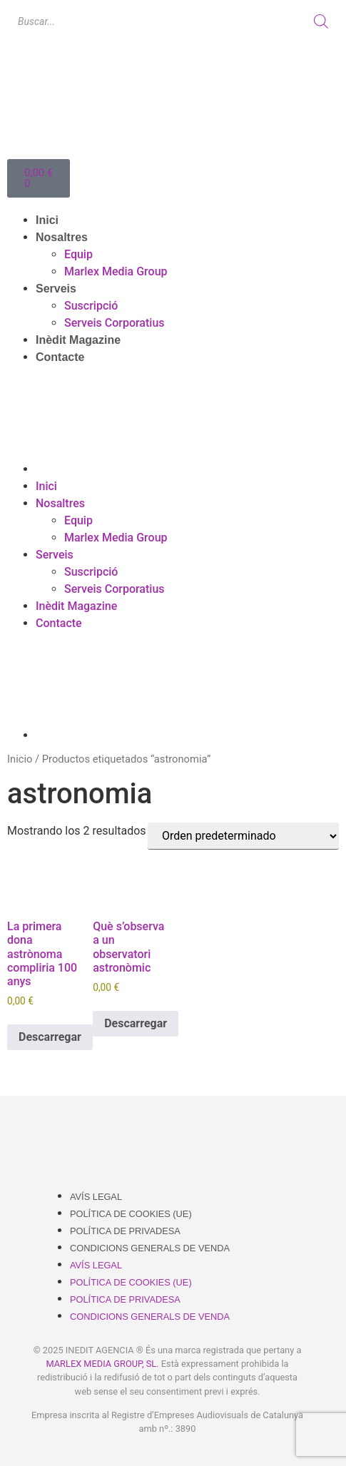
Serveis (56, 288)
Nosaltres (62, 237)
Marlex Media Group (116, 271)
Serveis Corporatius (114, 323)
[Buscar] (321, 21)
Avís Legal (96, 1196)
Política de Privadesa (125, 1231)
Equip (78, 254)
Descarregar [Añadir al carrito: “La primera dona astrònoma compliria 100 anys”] (50, 1037)
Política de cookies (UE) (131, 1213)
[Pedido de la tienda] (243, 836)
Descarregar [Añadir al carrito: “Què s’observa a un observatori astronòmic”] (135, 1023)
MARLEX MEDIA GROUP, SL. (102, 1363)
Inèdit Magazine (78, 340)
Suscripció (91, 305)
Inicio (19, 759)
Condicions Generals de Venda (150, 1248)
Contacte (60, 357)
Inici (47, 220)
